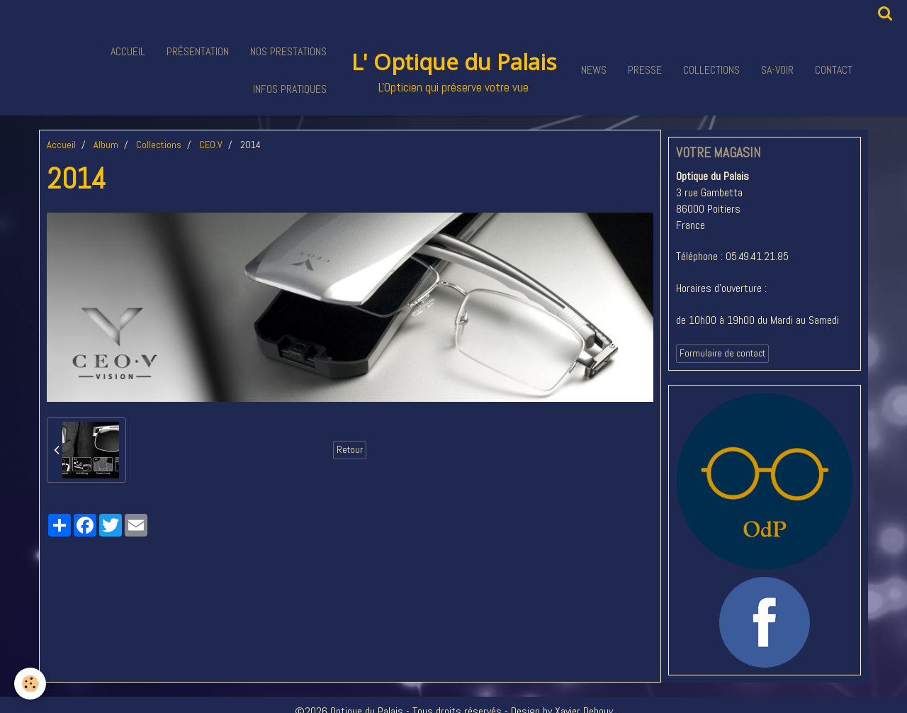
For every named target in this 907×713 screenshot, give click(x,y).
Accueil (128, 51)
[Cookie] (30, 684)
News (594, 69)
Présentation (198, 51)
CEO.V (210, 144)
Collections (711, 69)
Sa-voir (777, 69)
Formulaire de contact (722, 353)
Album (106, 144)
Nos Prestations (288, 51)
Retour (350, 450)
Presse (645, 69)
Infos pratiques (290, 89)
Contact (833, 69)
